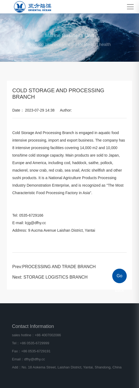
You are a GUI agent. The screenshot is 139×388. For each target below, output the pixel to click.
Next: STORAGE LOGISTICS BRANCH (50, 277)
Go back (119, 278)
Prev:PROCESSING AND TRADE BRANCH (54, 266)
